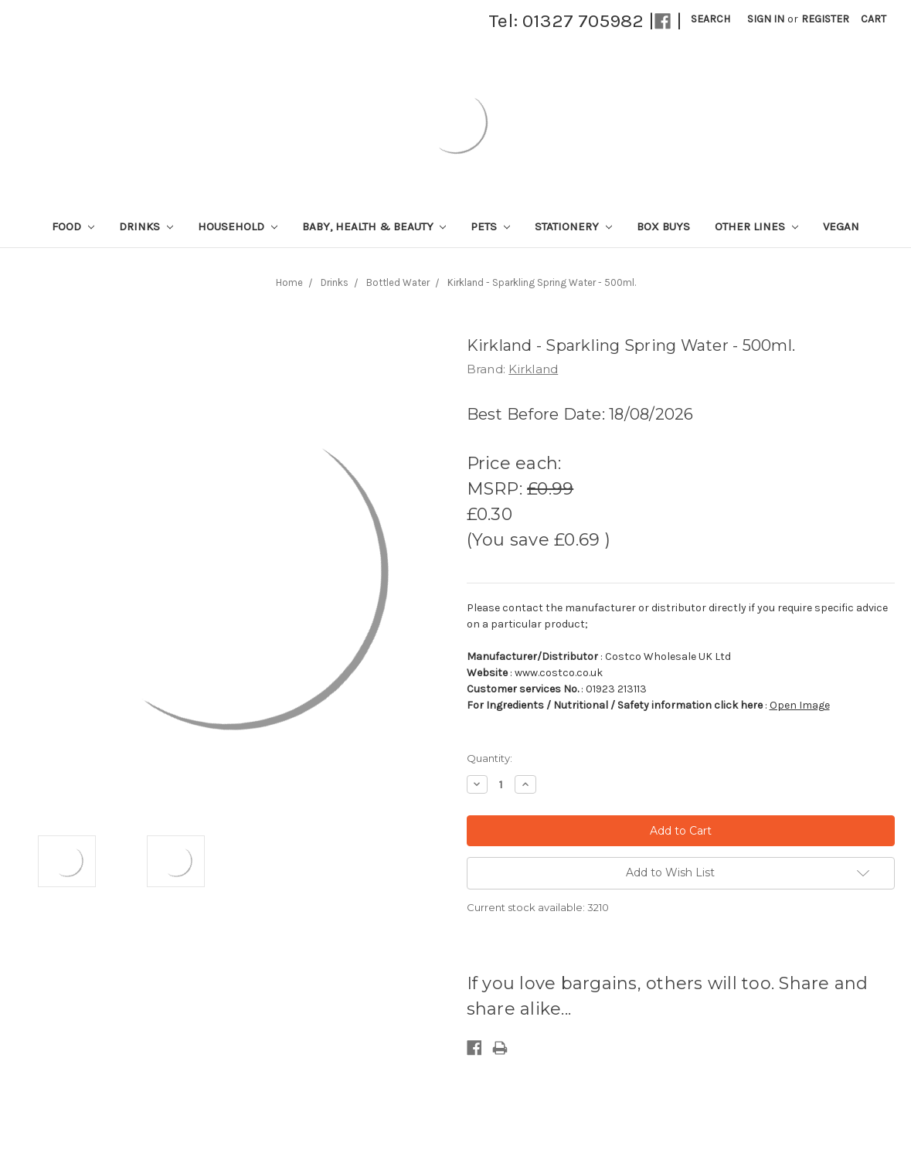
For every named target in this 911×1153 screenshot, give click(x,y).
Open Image (800, 705)
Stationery (573, 226)
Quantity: (489, 758)
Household (237, 226)
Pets (490, 226)
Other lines (756, 226)
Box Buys (663, 226)
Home (289, 282)
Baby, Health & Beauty (374, 226)
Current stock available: (538, 907)
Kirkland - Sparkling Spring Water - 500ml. (541, 282)
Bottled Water (398, 282)
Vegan (841, 226)
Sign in (765, 19)
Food (73, 226)
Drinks (146, 226)
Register (825, 19)
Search (710, 19)
